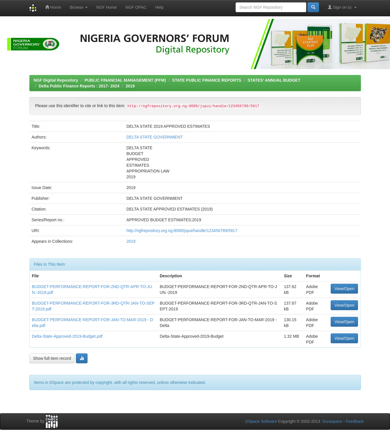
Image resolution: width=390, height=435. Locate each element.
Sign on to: (342, 7)
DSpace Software (261, 421)
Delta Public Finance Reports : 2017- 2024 (79, 86)
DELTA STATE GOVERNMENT (155, 137)
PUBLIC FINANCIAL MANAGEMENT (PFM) (125, 80)
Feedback (355, 421)
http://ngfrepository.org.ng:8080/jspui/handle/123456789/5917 (182, 230)
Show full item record (52, 358)
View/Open (344, 288)
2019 (130, 86)
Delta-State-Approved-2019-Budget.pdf (67, 336)
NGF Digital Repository (56, 80)
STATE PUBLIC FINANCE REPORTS (206, 80)
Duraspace (332, 421)
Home (53, 7)
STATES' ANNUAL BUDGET (273, 80)
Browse (79, 7)
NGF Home (106, 7)
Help (159, 7)
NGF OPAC (136, 7)
